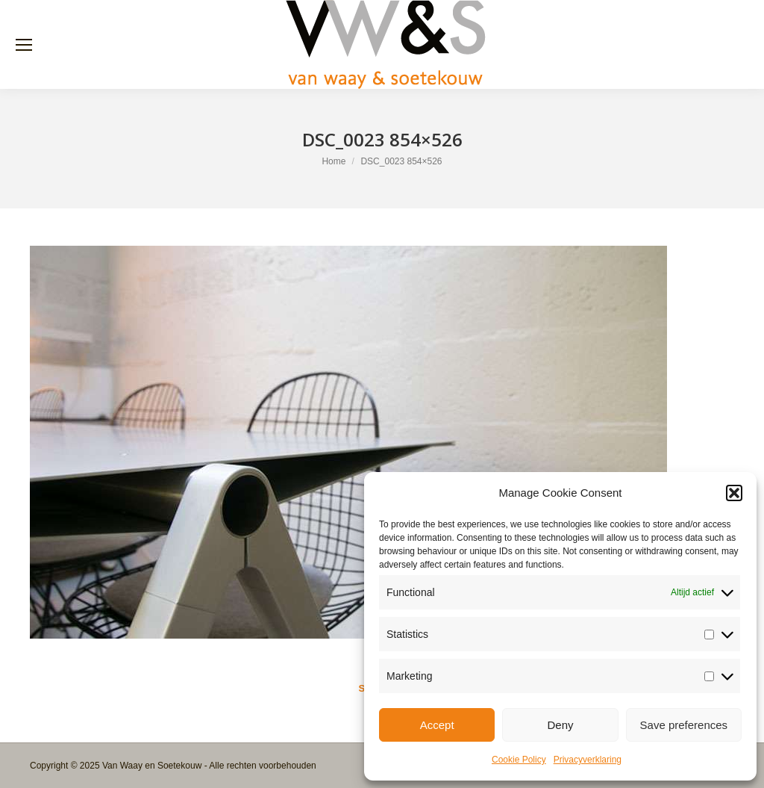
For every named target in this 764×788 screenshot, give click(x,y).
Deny (560, 725)
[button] (734, 492)
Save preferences (684, 725)
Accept (437, 725)
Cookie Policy (519, 759)
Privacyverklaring (587, 759)
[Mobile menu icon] (24, 45)
